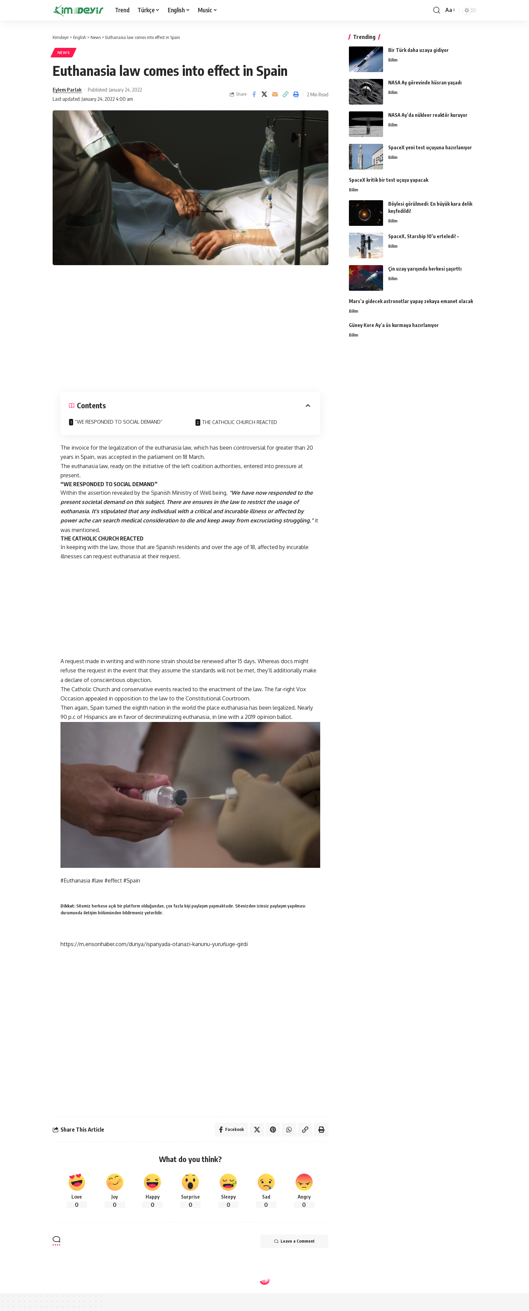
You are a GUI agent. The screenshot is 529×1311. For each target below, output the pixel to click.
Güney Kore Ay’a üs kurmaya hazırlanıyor (394, 325)
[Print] (296, 94)
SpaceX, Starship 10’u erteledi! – (423, 236)
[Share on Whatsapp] (289, 1129)
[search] (436, 10)
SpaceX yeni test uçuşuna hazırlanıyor (430, 147)
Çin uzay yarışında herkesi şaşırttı (425, 269)
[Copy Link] (285, 94)
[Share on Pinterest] (273, 1129)
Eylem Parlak (67, 89)
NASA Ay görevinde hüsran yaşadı (425, 82)
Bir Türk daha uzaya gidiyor (418, 50)
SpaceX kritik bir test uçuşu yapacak (388, 180)
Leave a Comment (294, 1241)
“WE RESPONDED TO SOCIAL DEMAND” (118, 422)
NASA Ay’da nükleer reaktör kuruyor (427, 115)
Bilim (392, 60)
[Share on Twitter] (264, 94)
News (63, 52)
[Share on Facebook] (254, 94)
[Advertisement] (190, 326)
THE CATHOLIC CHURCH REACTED (239, 422)
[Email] (275, 94)
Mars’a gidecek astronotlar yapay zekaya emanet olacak (411, 301)
